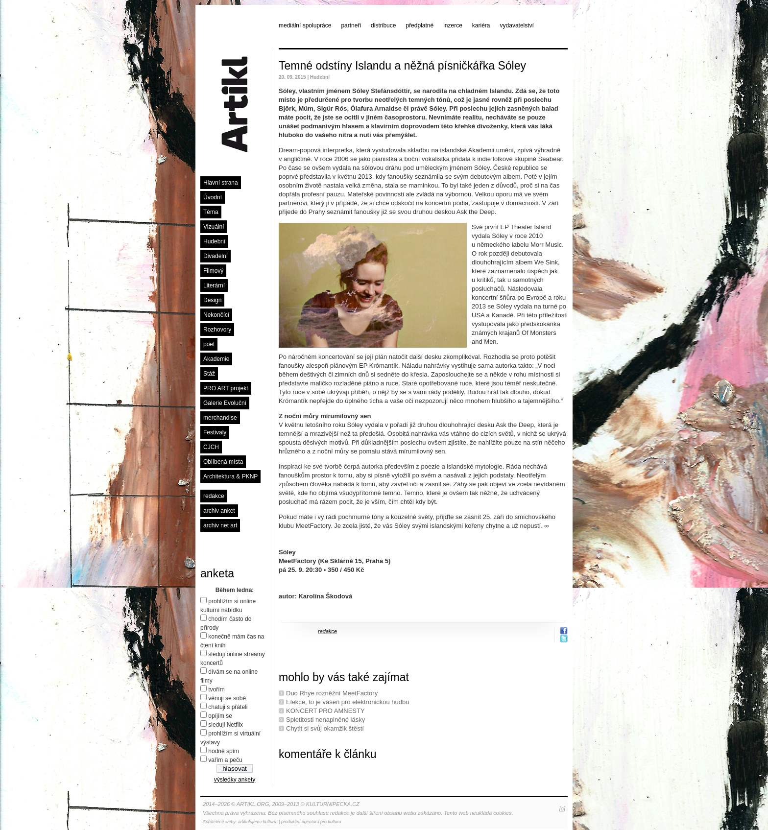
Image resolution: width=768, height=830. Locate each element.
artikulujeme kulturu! (258, 821)
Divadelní (215, 256)
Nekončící (216, 314)
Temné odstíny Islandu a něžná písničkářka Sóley (402, 65)
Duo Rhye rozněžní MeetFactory (332, 693)
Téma (210, 212)
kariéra (481, 25)
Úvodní (212, 197)
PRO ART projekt (225, 388)
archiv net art (220, 525)
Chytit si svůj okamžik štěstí (325, 728)
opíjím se (220, 715)
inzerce (452, 25)
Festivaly (214, 432)
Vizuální (213, 226)
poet (209, 344)
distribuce (383, 25)
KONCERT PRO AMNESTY (325, 710)
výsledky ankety (235, 779)
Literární (214, 285)
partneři (351, 25)
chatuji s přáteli (227, 707)
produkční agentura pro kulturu (311, 821)
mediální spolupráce (305, 25)
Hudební (214, 241)
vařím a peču (225, 760)
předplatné (419, 25)
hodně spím (223, 751)
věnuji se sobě (227, 698)
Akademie (216, 359)
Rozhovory (217, 329)
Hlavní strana (220, 182)
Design (212, 300)
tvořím (216, 689)
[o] (562, 808)
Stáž (209, 373)
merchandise (220, 417)
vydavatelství (517, 25)
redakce (213, 496)
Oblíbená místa (223, 461)
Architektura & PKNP (230, 476)
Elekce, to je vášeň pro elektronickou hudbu (347, 702)
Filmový (213, 270)
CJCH (211, 447)
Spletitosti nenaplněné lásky (325, 719)
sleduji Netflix (225, 724)
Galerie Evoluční (224, 403)
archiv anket (219, 510)
